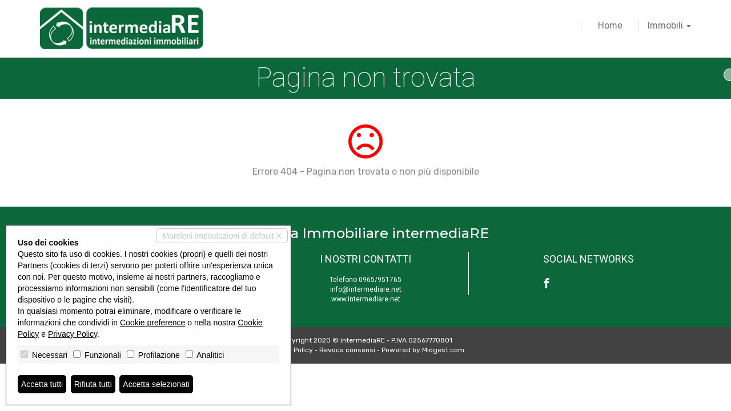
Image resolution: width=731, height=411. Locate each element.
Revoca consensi (347, 350)
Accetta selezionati (156, 384)
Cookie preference (152, 322)
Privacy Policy (72, 334)
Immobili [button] (669, 25)
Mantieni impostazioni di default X (222, 235)
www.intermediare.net (365, 299)
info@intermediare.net (365, 289)
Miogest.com (443, 350)
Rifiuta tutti (93, 384)
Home (610, 25)
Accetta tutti (42, 384)
